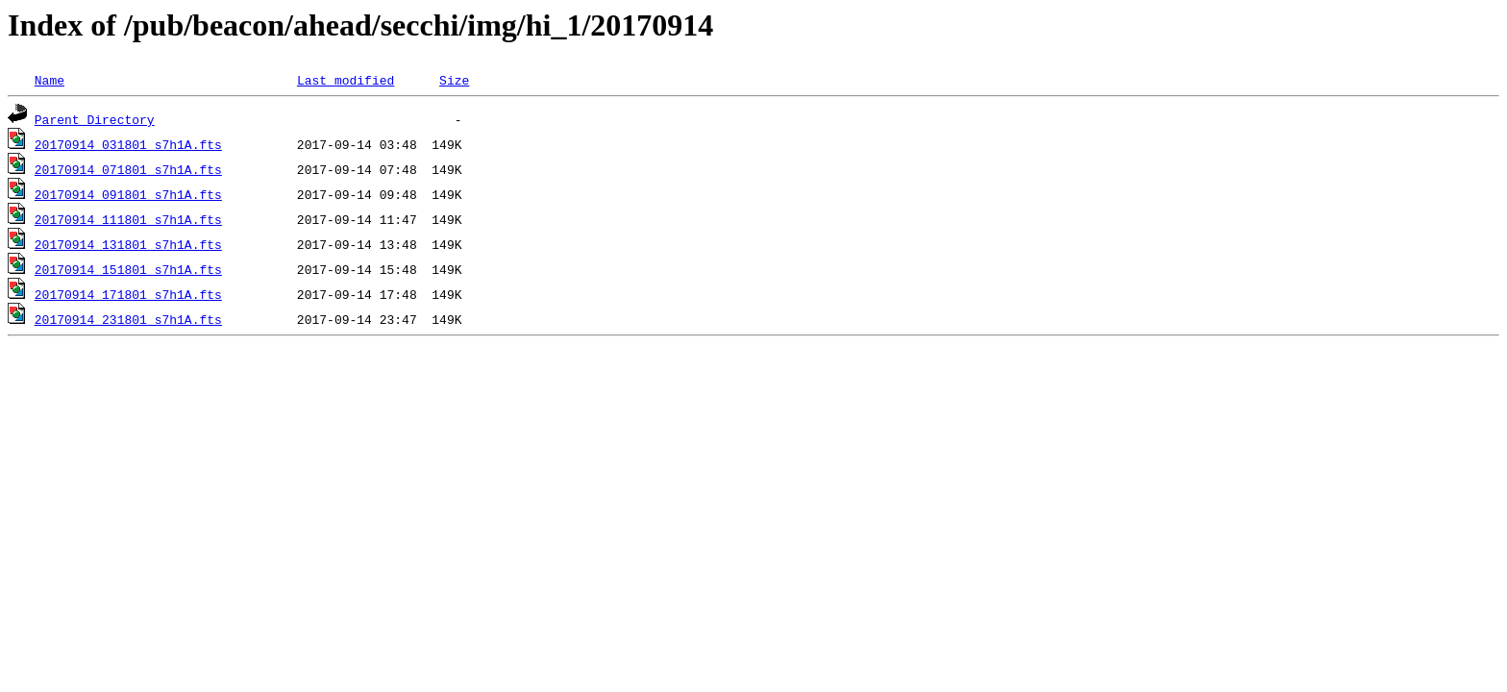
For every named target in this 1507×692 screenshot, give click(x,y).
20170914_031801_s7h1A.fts (128, 144)
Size (454, 79)
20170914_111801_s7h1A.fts (128, 219)
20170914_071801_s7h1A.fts (128, 169)
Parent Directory (95, 119)
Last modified (345, 79)
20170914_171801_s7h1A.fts (128, 294)
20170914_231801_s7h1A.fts (128, 319)
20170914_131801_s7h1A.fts (128, 244)
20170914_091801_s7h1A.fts (128, 194)
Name (49, 79)
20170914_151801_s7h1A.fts (128, 269)
